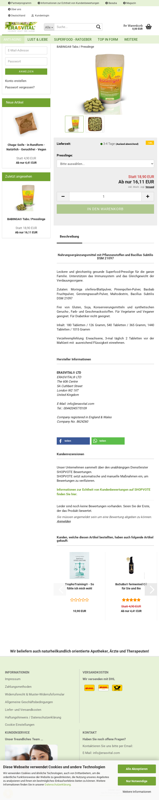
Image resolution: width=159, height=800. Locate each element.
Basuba (111, 3)
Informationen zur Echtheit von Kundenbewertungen (68, 3)
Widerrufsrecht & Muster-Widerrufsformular (34, 694)
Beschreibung (69, 236)
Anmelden (64, 521)
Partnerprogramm (19, 3)
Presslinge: (65, 155)
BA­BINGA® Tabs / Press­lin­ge (26, 219)
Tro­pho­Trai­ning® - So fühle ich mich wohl (79, 586)
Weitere (131, 39)
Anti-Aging (12, 39)
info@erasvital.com (106, 753)
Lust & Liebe (38, 39)
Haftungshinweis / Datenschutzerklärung (33, 717)
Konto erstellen (15, 81)
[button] (16, 15)
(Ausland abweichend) (127, 144)
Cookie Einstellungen (19, 725)
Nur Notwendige (136, 781)
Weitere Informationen (137, 791)
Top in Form (108, 39)
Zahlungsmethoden (18, 687)
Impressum (12, 679)
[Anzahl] (105, 196)
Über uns (14, 9)
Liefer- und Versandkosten (23, 710)
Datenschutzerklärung (58, 784)
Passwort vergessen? (20, 87)
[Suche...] (49, 27)
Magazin (129, 3)
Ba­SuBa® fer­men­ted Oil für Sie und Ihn (131, 586)
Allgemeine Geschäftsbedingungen (29, 702)
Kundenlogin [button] (40, 15)
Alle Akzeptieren (137, 769)
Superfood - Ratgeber (73, 39)
